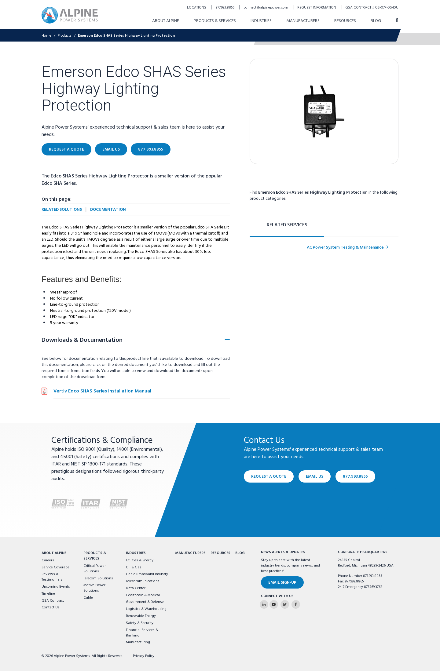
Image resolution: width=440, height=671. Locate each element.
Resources (345, 20)
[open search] (397, 20)
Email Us (111, 149)
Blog (376, 20)
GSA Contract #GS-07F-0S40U (371, 8)
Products (65, 36)
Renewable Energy (141, 616)
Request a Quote (66, 149)
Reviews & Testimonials (52, 577)
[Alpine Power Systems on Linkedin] (264, 604)
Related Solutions (62, 209)
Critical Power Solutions (94, 568)
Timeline (48, 594)
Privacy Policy (143, 656)
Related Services (287, 225)
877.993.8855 (225, 8)
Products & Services (215, 20)
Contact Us (51, 607)
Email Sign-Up (282, 582)
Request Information (317, 8)
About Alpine (165, 20)
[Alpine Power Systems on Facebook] (296, 604)
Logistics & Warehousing (146, 609)
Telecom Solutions (98, 578)
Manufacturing (138, 642)
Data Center (135, 588)
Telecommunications (143, 581)
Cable (88, 598)
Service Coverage (55, 567)
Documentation (108, 209)
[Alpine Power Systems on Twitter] (284, 604)
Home (46, 36)
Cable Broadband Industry (147, 574)
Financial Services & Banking (142, 633)
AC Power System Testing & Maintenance (347, 247)
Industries (261, 20)
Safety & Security (139, 623)
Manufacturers (303, 20)
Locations (197, 8)
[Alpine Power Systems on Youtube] (274, 604)
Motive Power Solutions (94, 588)
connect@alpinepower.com (266, 8)
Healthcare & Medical (143, 595)
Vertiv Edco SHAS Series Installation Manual (102, 391)
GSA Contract (53, 601)
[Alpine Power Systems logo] (70, 15)
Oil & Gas (133, 567)
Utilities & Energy (139, 560)
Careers (48, 560)
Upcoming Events (56, 587)
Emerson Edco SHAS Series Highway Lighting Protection (126, 36)
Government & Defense (145, 602)
